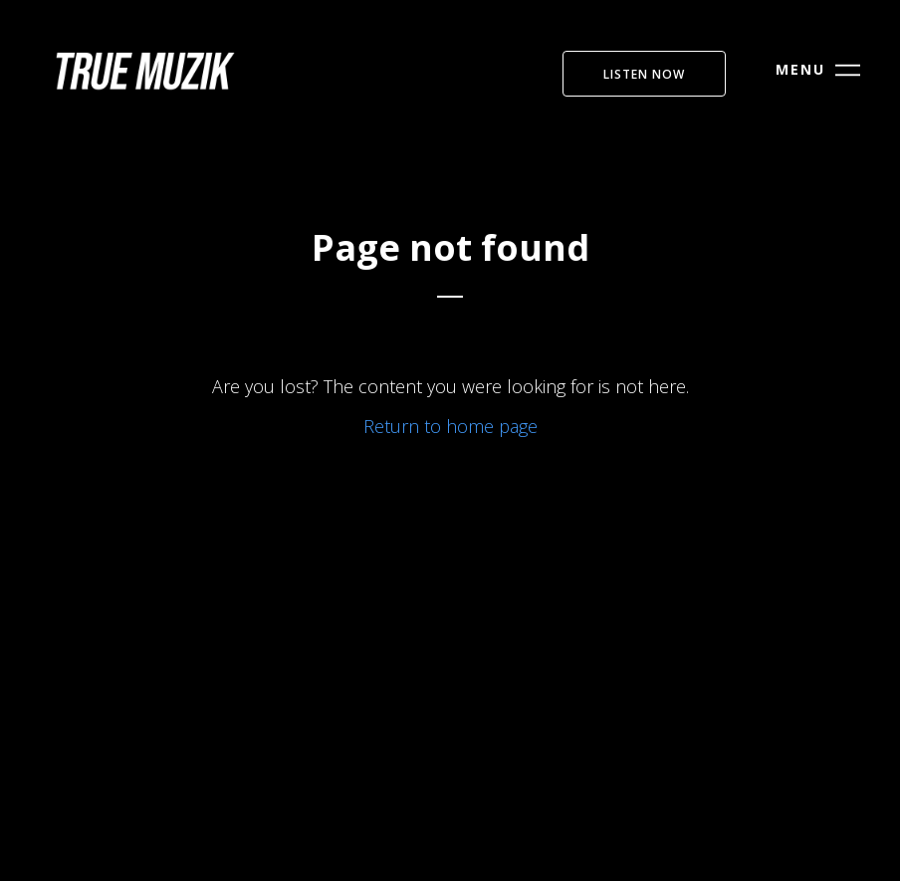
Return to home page (450, 426)
